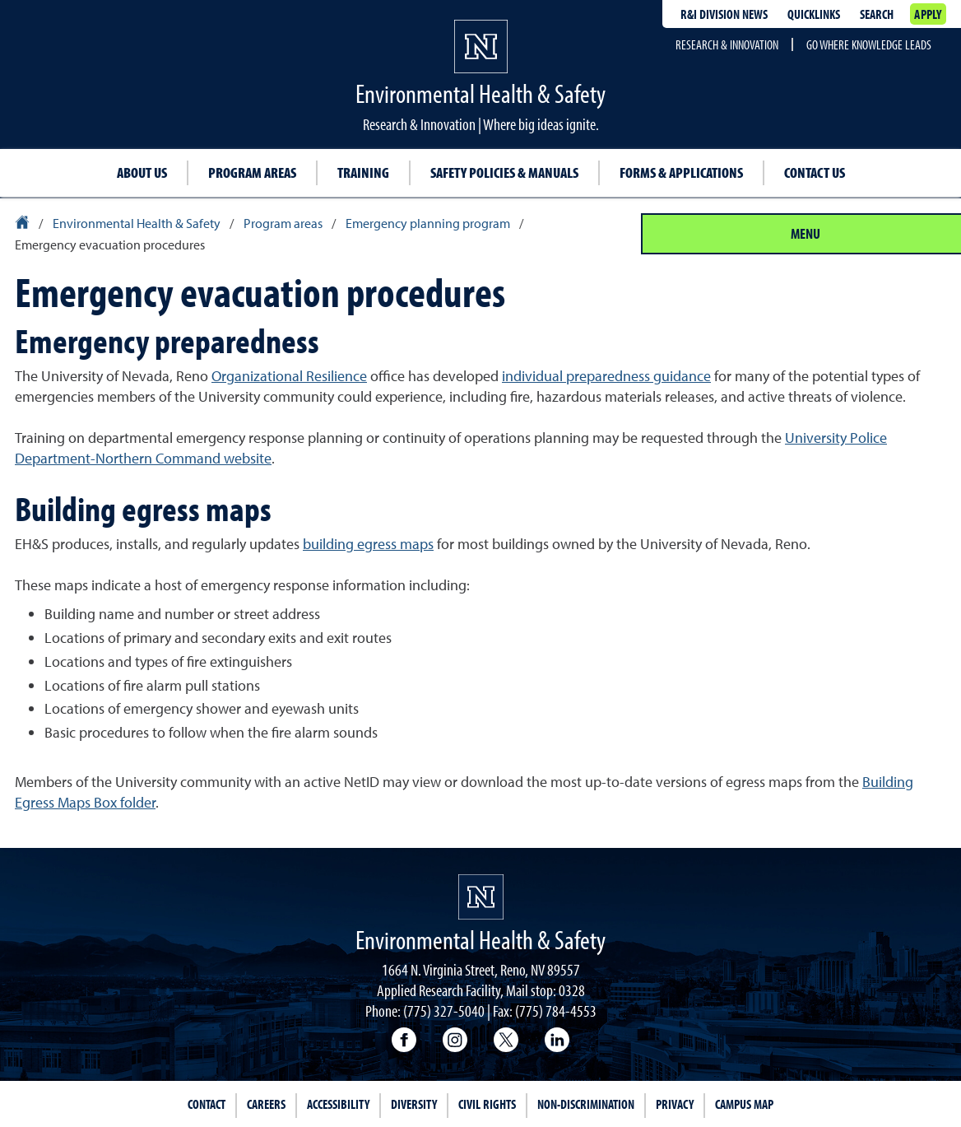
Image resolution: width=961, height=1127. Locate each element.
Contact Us (814, 172)
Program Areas (252, 172)
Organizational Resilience (289, 375)
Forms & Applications (681, 172)
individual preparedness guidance (606, 375)
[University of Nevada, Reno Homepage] (481, 897)
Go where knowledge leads (868, 44)
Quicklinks (813, 14)
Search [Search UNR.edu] (877, 14)
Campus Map (744, 1104)
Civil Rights (487, 1104)
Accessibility (338, 1104)
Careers (266, 1104)
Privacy (675, 1104)
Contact (206, 1104)
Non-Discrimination (585, 1104)
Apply (927, 14)
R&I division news (724, 14)
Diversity (414, 1104)
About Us (142, 172)
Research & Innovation (726, 44)
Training (363, 172)
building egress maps (368, 543)
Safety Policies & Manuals (504, 172)
